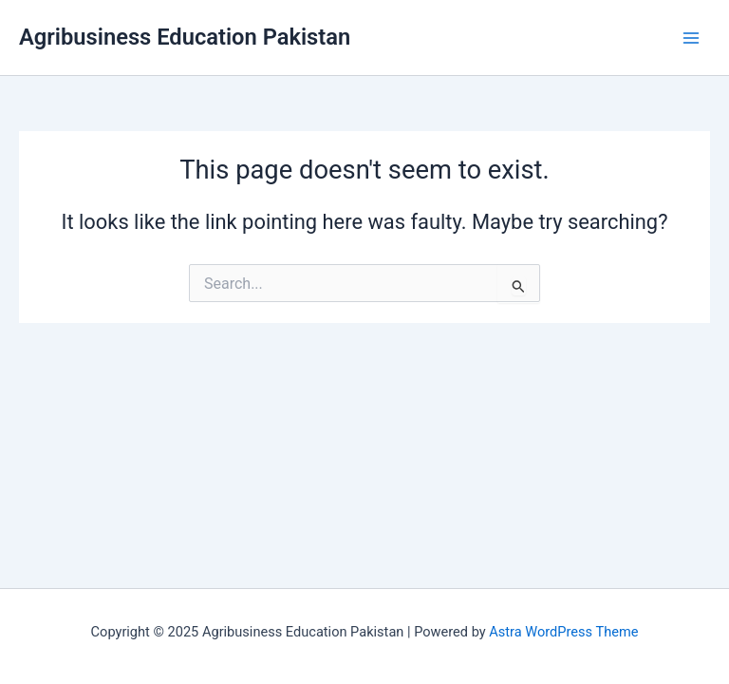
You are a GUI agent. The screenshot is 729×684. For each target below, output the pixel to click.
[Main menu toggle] (691, 37)
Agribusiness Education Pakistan (184, 37)
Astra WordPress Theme (563, 631)
